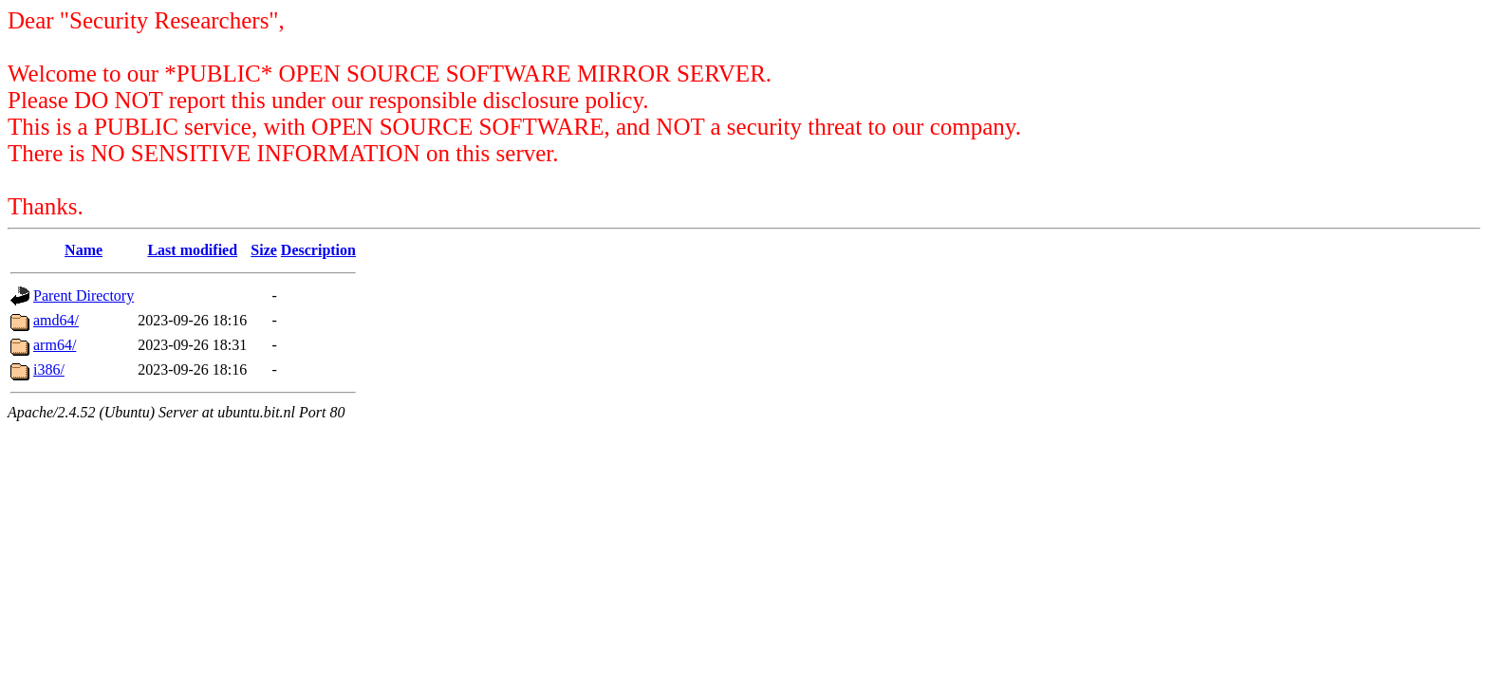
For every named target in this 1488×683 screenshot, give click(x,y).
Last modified (192, 250)
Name (83, 250)
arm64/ (54, 345)
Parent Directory (83, 295)
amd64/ (56, 320)
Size (264, 250)
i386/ (49, 369)
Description (318, 250)
